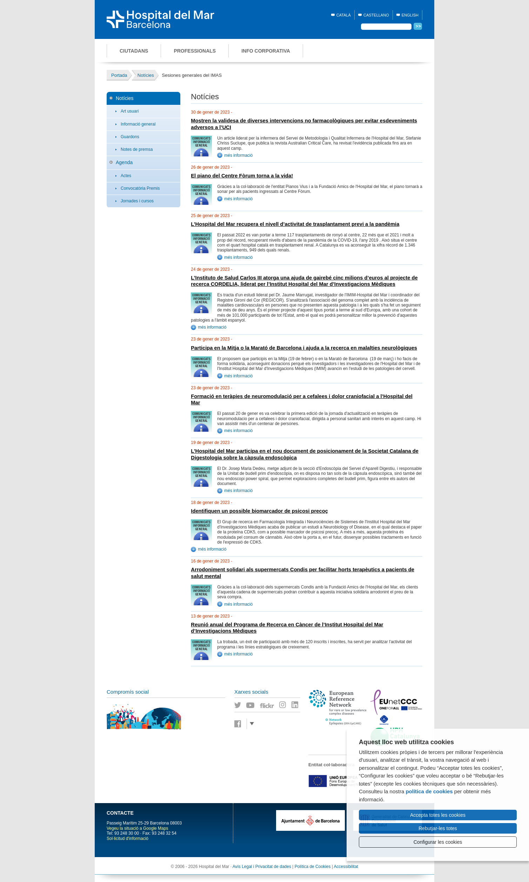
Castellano (376, 15)
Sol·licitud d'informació (127, 838)
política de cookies (429, 791)
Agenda (124, 162)
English (410, 15)
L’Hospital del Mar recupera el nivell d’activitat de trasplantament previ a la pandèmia (295, 224)
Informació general (138, 124)
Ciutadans (134, 51)
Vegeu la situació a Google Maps (137, 828)
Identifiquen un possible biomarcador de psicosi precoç (259, 511)
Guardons (130, 136)
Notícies (125, 98)
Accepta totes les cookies (438, 815)
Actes (126, 175)
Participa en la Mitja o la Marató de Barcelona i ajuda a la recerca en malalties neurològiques (304, 348)
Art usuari (130, 111)
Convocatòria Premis (140, 188)
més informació (238, 155)
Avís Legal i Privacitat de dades (262, 866)
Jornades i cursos (137, 200)
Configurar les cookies (438, 842)
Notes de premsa (137, 149)
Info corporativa (265, 51)
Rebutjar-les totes (437, 828)
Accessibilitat (346, 866)
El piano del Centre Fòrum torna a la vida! (242, 176)
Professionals (195, 51)
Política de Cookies (313, 866)
